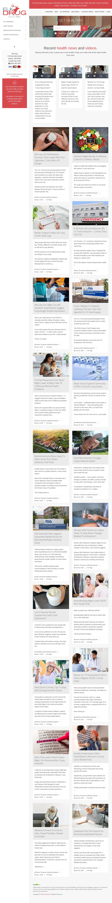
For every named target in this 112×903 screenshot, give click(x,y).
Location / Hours (87, 11)
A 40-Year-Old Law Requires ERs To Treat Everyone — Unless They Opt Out (90, 231)
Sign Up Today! (99, 11)
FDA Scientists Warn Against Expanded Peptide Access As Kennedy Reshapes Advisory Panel (48, 538)
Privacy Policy (15, 76)
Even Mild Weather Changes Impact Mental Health (87, 459)
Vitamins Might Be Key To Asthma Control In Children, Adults (90, 158)
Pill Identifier (64, 11)
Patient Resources (10, 35)
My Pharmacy (8, 22)
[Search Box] (67, 28)
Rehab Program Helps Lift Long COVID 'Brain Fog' (50, 234)
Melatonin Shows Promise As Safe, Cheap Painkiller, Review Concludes (49, 833)
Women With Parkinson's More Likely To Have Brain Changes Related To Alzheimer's (89, 533)
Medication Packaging (12, 30)
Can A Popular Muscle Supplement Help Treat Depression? (46, 615)
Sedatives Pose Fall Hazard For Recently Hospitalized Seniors (88, 833)
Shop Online (8, 26)
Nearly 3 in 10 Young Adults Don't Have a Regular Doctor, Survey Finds (90, 678)
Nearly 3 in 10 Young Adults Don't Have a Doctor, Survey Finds (96, 85)
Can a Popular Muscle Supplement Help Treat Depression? (44, 85)
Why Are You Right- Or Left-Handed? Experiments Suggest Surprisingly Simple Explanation (50, 307)
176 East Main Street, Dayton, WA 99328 (46, 3)
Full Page (49, 200)
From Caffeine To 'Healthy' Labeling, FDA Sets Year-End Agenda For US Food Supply (87, 309)
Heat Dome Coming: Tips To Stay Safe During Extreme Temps (50, 689)
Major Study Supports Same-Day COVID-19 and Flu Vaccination (70, 85)
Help (56, 11)
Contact (6, 39)
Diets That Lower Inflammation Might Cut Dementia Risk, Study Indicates (50, 760)
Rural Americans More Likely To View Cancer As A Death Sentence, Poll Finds (50, 459)
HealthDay (47, 894)
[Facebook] (14, 47)
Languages (49, 11)
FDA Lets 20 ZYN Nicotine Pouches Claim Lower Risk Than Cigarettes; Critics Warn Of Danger (50, 159)
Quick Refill (75, 11)
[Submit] (84, 28)
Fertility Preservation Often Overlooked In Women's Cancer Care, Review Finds (89, 756)
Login (108, 11)
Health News (61, 33)
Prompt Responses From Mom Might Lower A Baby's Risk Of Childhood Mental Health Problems (49, 385)
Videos (73, 33)
